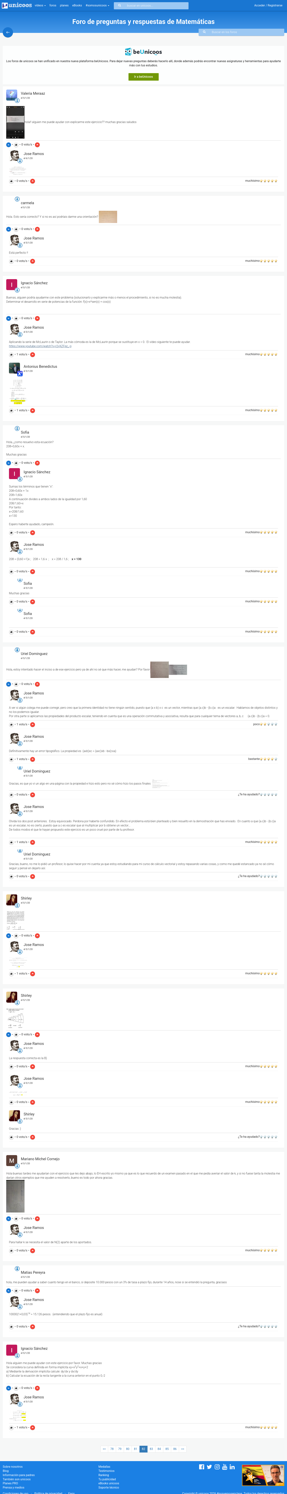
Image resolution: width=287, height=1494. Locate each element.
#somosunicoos (97, 5)
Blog (6, 1471)
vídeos (40, 5)
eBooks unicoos (108, 1483)
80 (127, 1449)
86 (175, 1449)
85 (167, 1449)
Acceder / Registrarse (268, 5)
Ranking (103, 1475)
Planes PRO (10, 1483)
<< (104, 1449)
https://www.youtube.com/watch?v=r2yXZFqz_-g (40, 346)
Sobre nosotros (13, 1466)
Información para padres (19, 1475)
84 (159, 1449)
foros (52, 5)
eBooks (77, 5)
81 (135, 1449)
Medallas (104, 1466)
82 (143, 1449)
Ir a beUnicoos (143, 76)
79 (120, 1449)
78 (112, 1449)
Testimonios (106, 1471)
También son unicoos (17, 1479)
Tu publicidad (107, 1479)
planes (64, 5)
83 (151, 1449)
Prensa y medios (13, 1487)
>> (182, 1449)
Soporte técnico (108, 1487)
